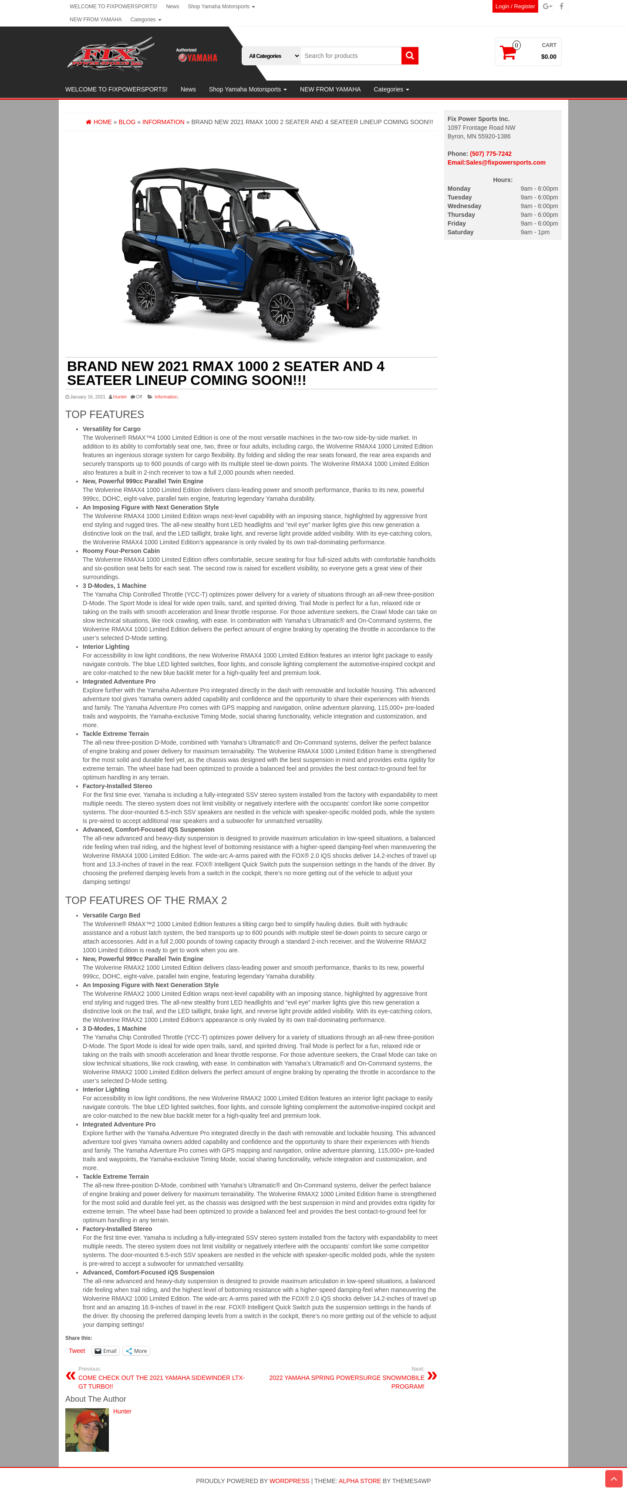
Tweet (77, 1350)
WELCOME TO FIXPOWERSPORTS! (113, 6)
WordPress (290, 1480)
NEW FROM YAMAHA (96, 20)
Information (166, 396)
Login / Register (515, 6)
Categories (146, 20)
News (172, 6)
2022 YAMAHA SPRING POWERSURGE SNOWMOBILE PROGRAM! (341, 1378)
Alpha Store (360, 1480)
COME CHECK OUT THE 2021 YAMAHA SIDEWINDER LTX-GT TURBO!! (161, 1378)
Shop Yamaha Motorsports (221, 6)
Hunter (120, 396)
